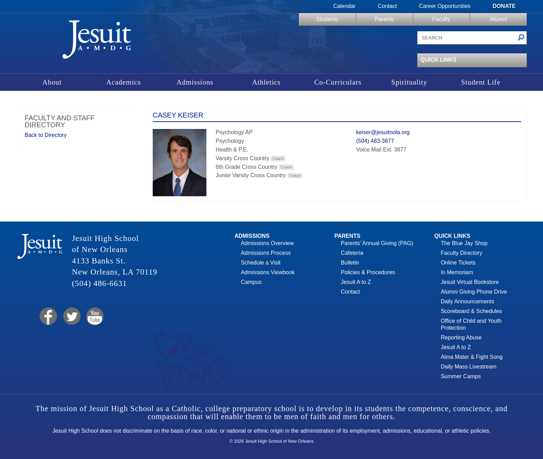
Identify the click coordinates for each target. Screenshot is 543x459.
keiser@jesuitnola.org (383, 132)
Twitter (71, 316)
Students (327, 19)
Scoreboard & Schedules (471, 311)
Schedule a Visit (261, 263)
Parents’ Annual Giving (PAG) (377, 243)
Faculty (441, 19)
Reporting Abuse (461, 337)
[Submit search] (521, 38)
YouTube (94, 316)
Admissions (195, 82)
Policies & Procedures (368, 272)
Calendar (344, 6)
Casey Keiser (178, 115)
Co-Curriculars (337, 82)
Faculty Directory (461, 253)
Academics (123, 82)
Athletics (266, 82)
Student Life (480, 82)
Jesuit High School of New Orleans (97, 41)
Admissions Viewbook (268, 272)
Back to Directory (46, 135)
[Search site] (472, 37)
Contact (387, 6)
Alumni (498, 19)
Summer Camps (461, 376)
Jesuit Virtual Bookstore (470, 282)
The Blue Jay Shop (464, 243)
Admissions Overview (267, 243)
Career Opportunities (445, 6)
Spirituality (409, 82)
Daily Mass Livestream (469, 367)
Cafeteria (352, 253)
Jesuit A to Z (356, 282)
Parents (384, 19)
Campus (251, 282)
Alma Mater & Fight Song (472, 357)
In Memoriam (457, 272)
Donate (504, 6)
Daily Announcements (468, 301)
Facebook (47, 316)
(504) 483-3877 (375, 141)
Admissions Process (266, 253)
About (52, 82)
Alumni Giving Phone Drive (474, 292)
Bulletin (350, 263)
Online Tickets (458, 263)
